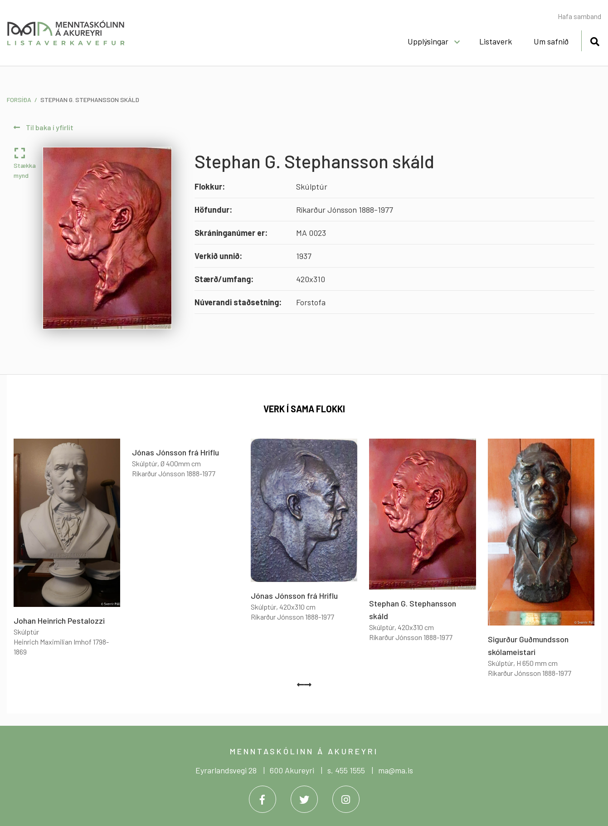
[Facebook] (262, 799)
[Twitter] (304, 799)
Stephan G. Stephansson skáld (89, 99)
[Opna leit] (594, 40)
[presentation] (300, 684)
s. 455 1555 (346, 770)
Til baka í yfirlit (43, 127)
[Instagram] (346, 799)
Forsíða (19, 99)
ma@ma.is (395, 770)
